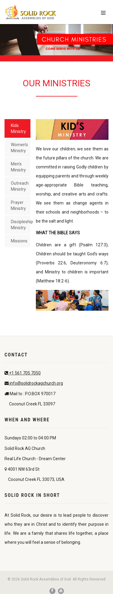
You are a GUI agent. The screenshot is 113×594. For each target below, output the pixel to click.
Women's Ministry (19, 147)
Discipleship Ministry (20, 224)
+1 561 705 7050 (24, 373)
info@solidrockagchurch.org (36, 383)
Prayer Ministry (18, 205)
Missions (19, 241)
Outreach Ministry (20, 186)
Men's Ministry (18, 167)
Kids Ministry (18, 128)
